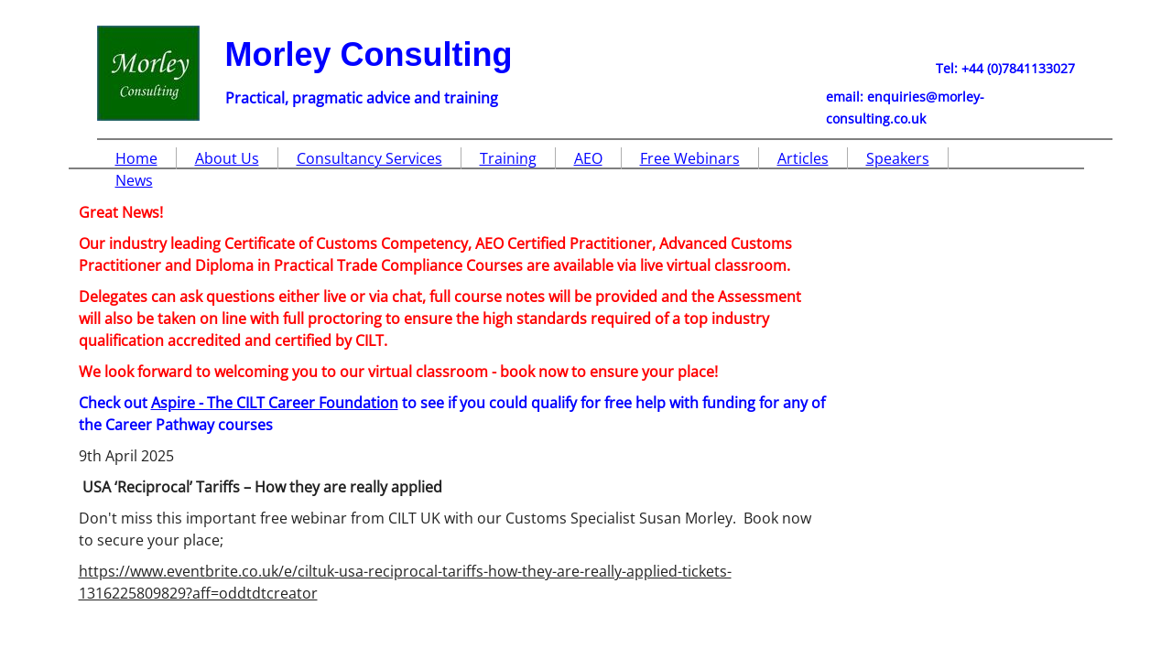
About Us (227, 158)
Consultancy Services (369, 158)
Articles (803, 158)
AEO (588, 158)
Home (136, 158)
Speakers (897, 158)
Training (508, 158)
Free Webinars (690, 158)
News (134, 180)
